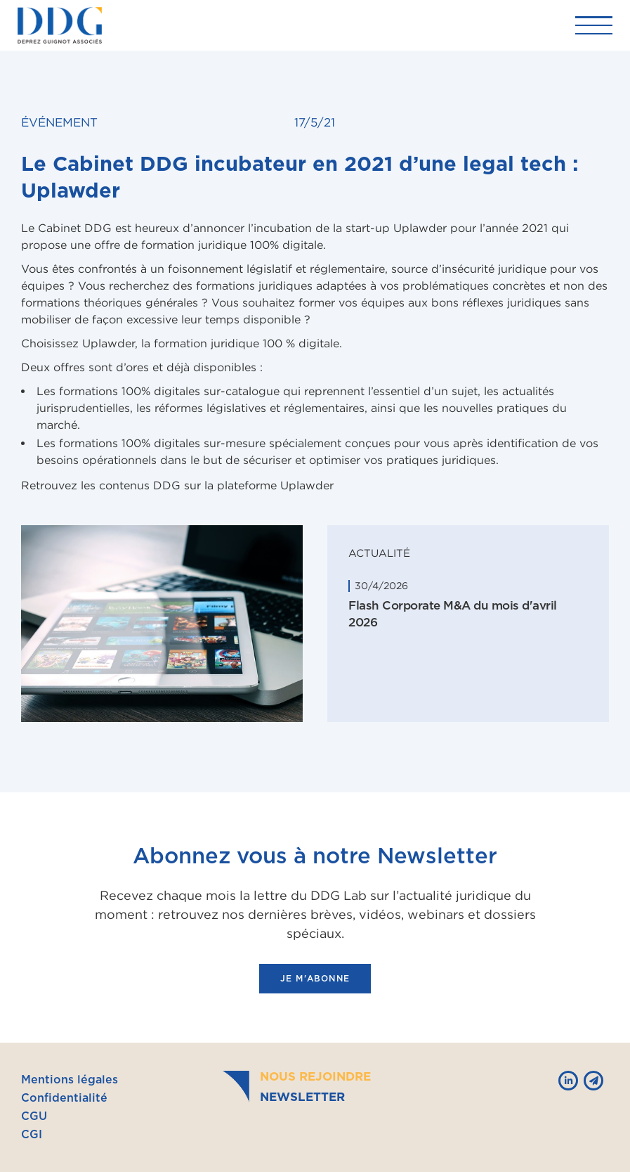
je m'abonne (315, 978)
